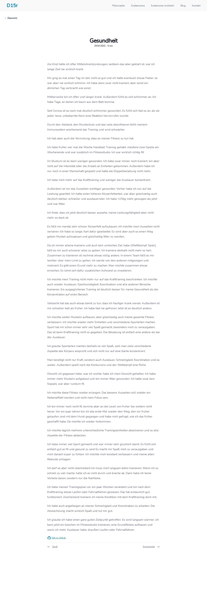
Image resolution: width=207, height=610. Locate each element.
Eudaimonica (138, 5)
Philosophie (118, 5)
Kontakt (196, 5)
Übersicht (11, 18)
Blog (183, 5)
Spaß (52, 546)
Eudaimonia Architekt (162, 5)
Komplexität (151, 546)
